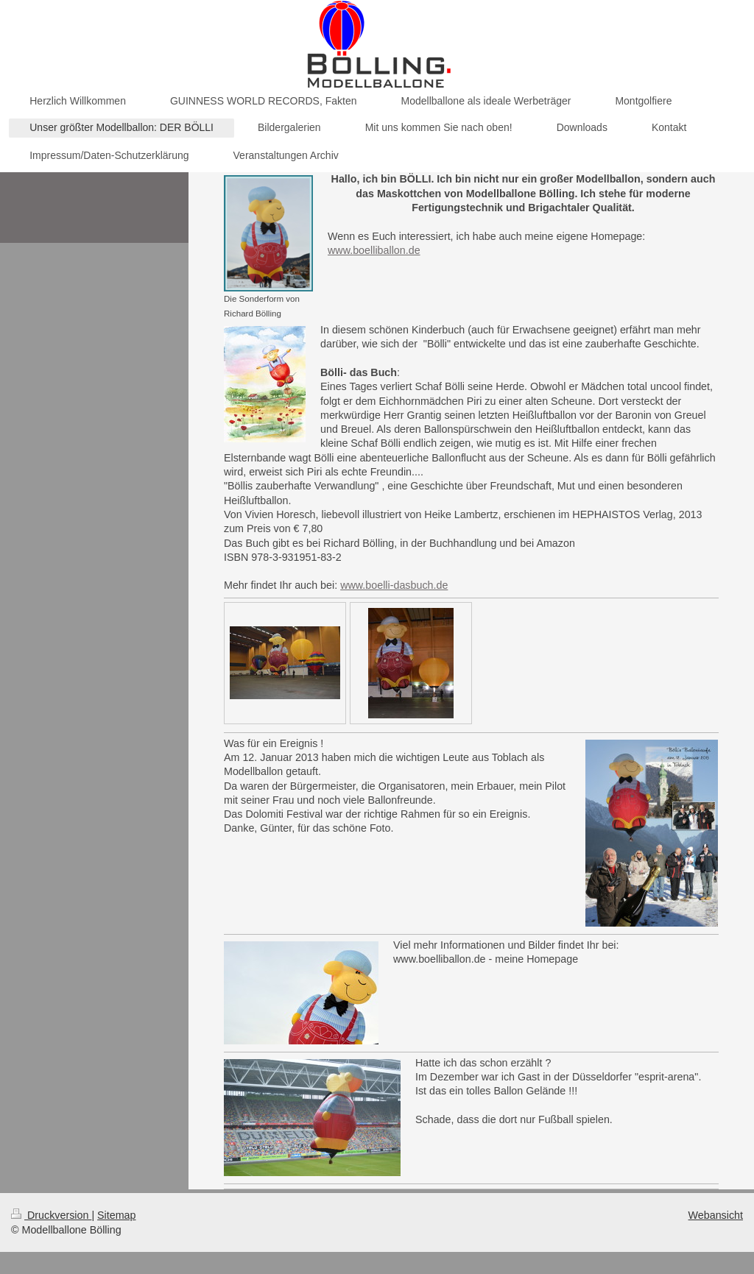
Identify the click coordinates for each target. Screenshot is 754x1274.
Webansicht (715, 1215)
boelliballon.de (386, 250)
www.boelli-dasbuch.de (394, 585)
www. (340, 250)
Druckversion (51, 1215)
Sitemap (116, 1215)
